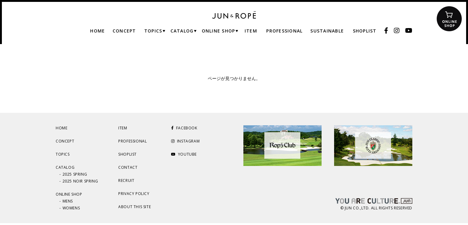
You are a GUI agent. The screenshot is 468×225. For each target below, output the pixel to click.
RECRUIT (126, 180)
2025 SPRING (75, 174)
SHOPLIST (127, 154)
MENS (68, 201)
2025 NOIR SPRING (80, 181)
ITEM (122, 128)
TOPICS (63, 154)
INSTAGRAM (185, 141)
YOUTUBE (184, 154)
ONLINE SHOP (69, 194)
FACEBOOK (184, 128)
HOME (61, 128)
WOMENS (71, 208)
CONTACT (127, 167)
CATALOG (65, 167)
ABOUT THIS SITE (134, 206)
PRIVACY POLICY (133, 193)
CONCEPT (65, 141)
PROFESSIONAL (132, 141)
